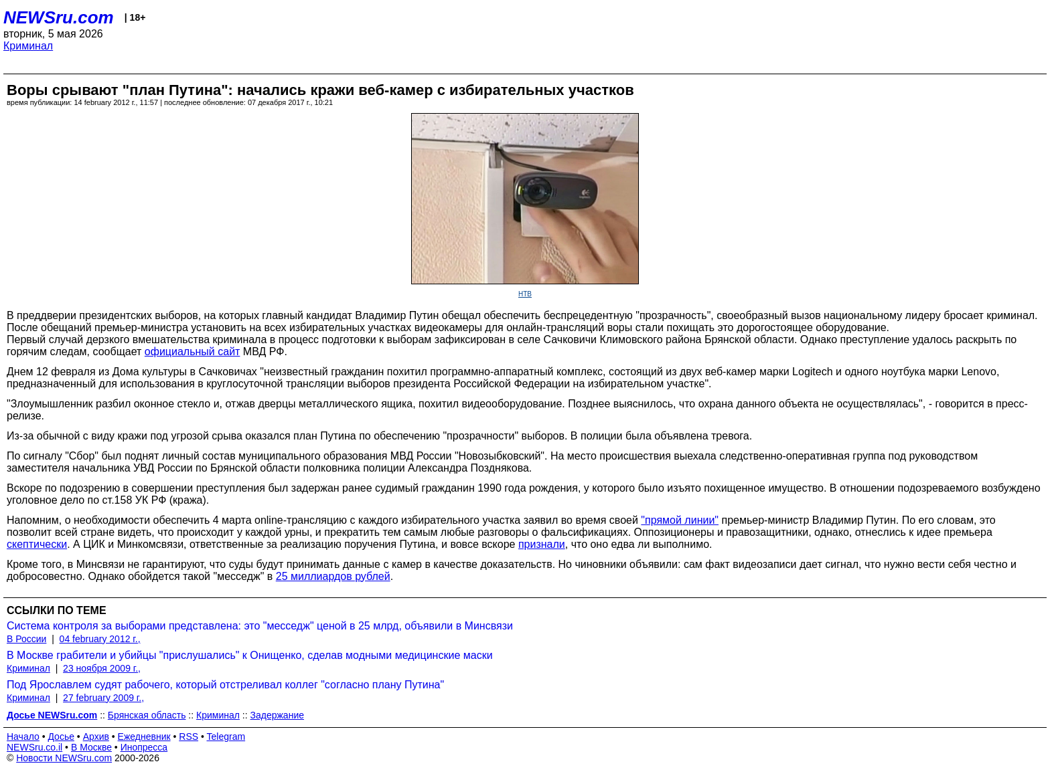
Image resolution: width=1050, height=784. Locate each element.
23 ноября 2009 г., (102, 668)
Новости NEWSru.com (64, 758)
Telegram (226, 736)
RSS (188, 736)
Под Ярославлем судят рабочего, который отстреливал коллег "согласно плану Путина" (225, 684)
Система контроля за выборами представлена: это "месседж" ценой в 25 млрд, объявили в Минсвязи (260, 625)
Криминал (28, 46)
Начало (23, 736)
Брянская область (147, 715)
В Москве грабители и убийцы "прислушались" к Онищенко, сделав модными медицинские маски (250, 655)
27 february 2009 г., (103, 697)
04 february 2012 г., (100, 638)
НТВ (525, 294)
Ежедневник (144, 736)
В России (26, 638)
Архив (96, 736)
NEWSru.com (58, 17)
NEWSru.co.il (34, 747)
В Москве (91, 747)
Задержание (277, 715)
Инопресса (144, 747)
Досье (61, 736)
